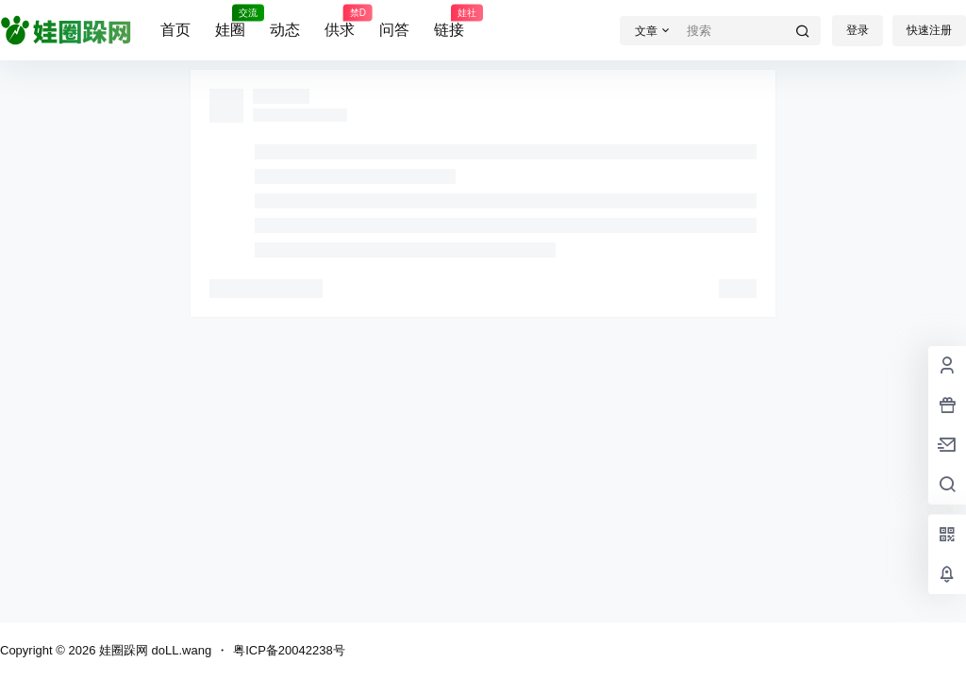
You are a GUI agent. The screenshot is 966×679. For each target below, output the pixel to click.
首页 (175, 30)
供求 (340, 22)
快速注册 (929, 30)
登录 (857, 30)
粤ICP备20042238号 (289, 650)
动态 (285, 30)
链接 (449, 22)
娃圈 (230, 22)
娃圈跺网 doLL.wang (153, 650)
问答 (394, 30)
